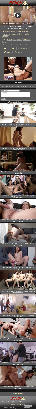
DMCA (12, 404)
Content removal (28, 402)
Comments (24, 48)
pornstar (9, 39)
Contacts (4, 402)
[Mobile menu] (1, 2)
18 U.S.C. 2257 (17, 402)
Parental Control (20, 404)
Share (9, 52)
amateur (5, 36)
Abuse (20, 52)
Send (3, 98)
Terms (10, 402)
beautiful (26, 34)
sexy (14, 39)
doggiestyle (26, 39)
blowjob (13, 34)
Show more (18, 394)
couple (5, 42)
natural (19, 39)
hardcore (19, 34)
